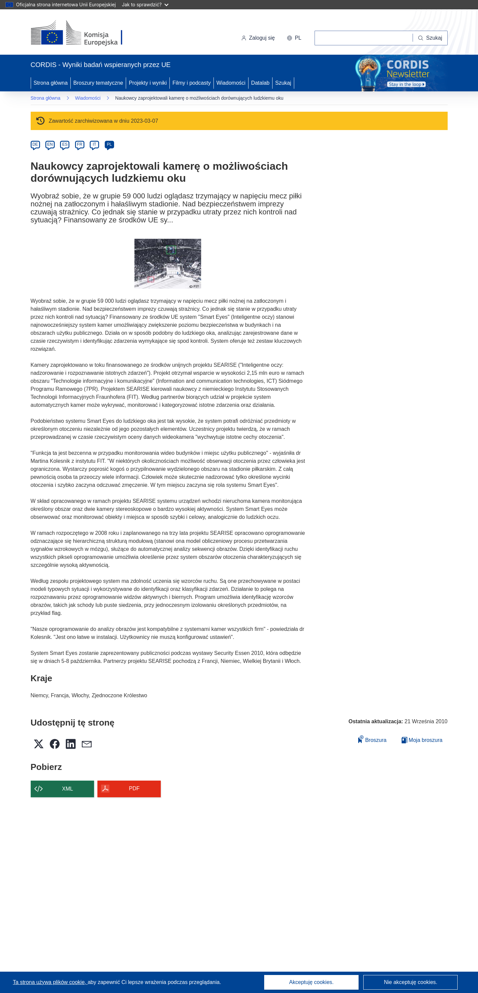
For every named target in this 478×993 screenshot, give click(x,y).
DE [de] (35, 144)
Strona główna (51, 83)
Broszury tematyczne (98, 83)
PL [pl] (109, 144)
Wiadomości (231, 83)
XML (67, 789)
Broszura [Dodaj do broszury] (372, 739)
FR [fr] (79, 144)
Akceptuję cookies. (311, 982)
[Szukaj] (430, 38)
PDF (134, 788)
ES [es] (64, 144)
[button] (294, 38)
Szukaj (283, 83)
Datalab (260, 83)
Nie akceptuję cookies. (410, 982)
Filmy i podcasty (191, 83)
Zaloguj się (258, 38)
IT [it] (94, 144)
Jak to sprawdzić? (145, 4)
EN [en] (50, 144)
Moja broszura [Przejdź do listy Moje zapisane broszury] (422, 740)
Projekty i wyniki (148, 83)
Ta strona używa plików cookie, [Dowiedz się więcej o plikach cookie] (50, 982)
